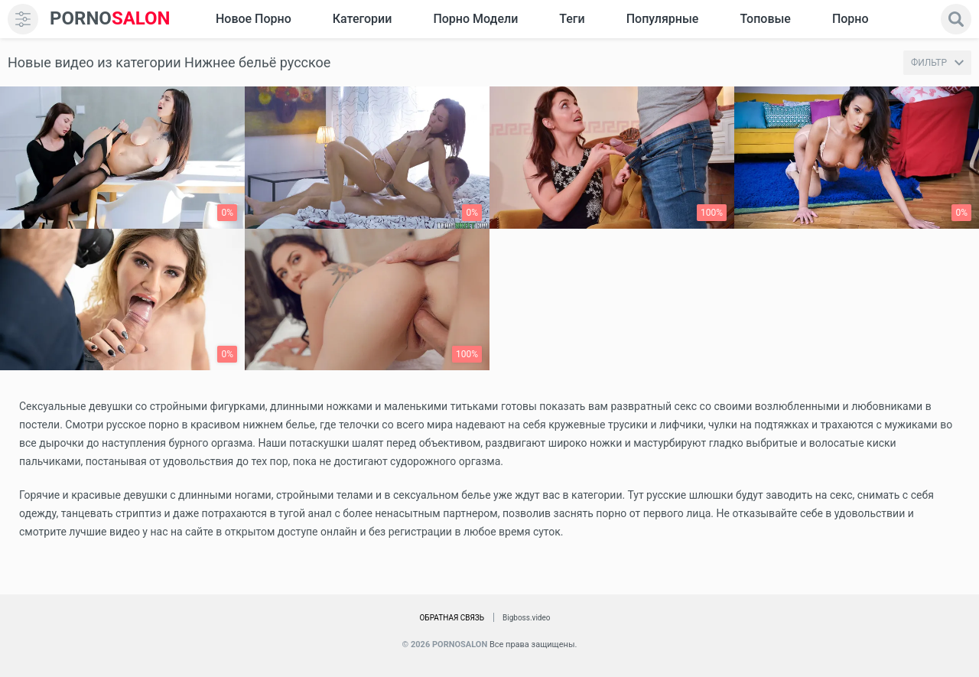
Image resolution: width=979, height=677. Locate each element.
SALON (110, 18)
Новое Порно (253, 18)
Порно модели (475, 18)
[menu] (23, 19)
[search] (956, 19)
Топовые (765, 18)
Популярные (662, 18)
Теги (571, 18)
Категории (362, 18)
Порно (850, 18)
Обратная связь (451, 618)
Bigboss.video (526, 618)
